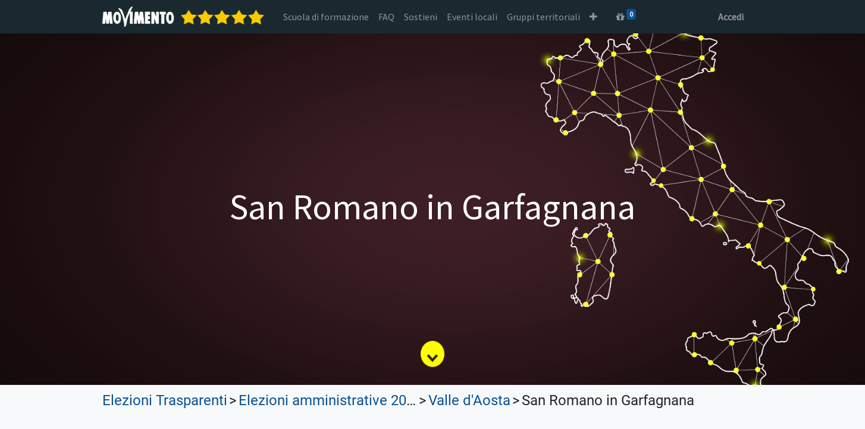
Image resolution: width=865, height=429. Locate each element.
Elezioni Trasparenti (164, 400)
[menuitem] (326, 17)
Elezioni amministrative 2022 (330, 400)
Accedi (731, 17)
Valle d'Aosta (469, 400)
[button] (593, 17)
